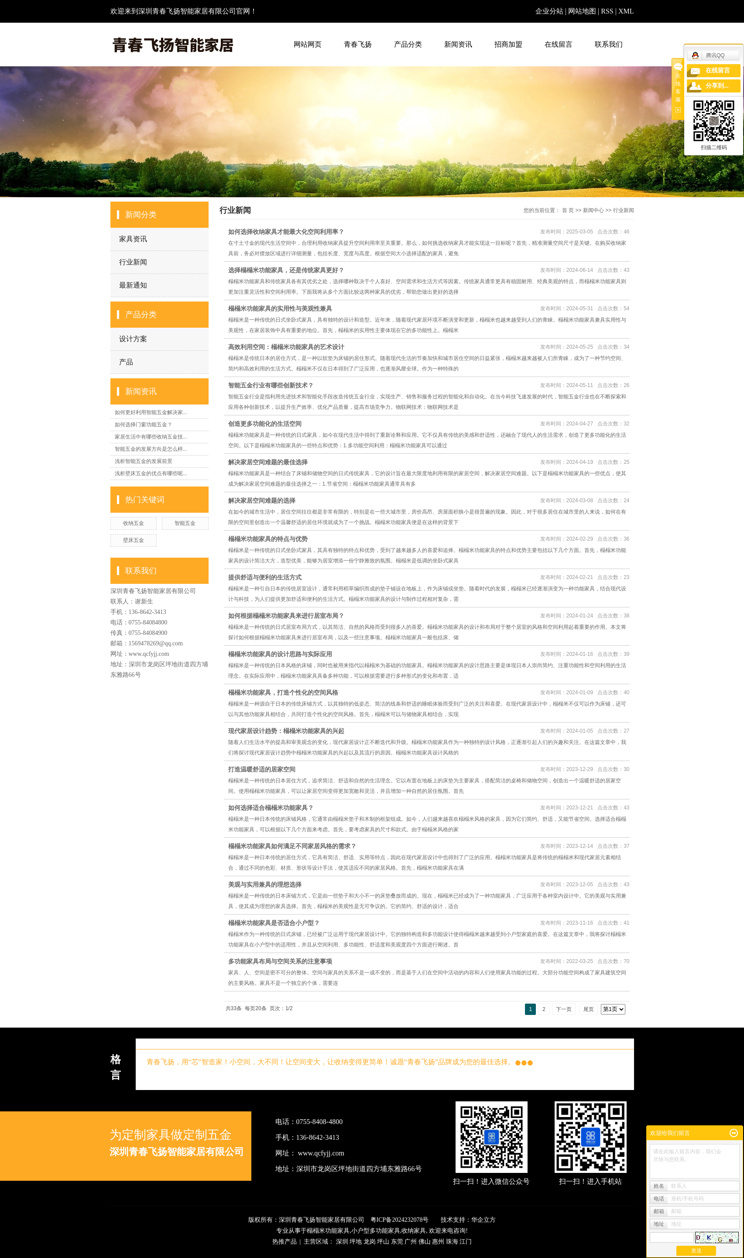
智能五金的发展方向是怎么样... (151, 449)
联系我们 (609, 44)
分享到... (717, 85)
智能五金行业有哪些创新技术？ (271, 385)
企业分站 (549, 11)
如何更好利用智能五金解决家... (151, 412)
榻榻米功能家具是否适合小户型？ (274, 922)
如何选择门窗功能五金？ (143, 425)
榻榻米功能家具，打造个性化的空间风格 (283, 692)
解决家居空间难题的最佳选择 (268, 462)
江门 (465, 1241)
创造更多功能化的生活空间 (265, 423)
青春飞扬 (358, 44)
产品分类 (408, 44)
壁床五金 (133, 540)
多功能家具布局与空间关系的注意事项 (280, 961)
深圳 (342, 1241)
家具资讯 (133, 239)
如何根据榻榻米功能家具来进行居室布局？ (286, 615)
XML (626, 11)
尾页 (588, 1009)
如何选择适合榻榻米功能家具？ (271, 807)
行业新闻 (133, 262)
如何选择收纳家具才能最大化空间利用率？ (286, 231)
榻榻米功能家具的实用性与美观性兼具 (280, 308)
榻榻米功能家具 (328, 1230)
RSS (607, 11)
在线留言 (559, 44)
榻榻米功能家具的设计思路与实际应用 (280, 654)
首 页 (568, 210)
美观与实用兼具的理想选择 (265, 884)
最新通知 (133, 285)
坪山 (383, 1241)
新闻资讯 (458, 44)
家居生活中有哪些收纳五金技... (151, 437)
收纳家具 (413, 1230)
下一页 (564, 1009)
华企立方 (483, 1220)
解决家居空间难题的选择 (261, 500)
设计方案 (133, 339)
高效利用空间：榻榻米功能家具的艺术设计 (286, 346)
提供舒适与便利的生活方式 (265, 577)
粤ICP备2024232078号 (399, 1220)
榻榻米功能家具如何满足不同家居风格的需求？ (292, 846)
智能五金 (185, 523)
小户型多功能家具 (375, 1230)
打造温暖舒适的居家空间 (261, 769)
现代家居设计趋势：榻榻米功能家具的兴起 (286, 730)
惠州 (438, 1241)
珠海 (452, 1241)
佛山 (424, 1241)
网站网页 (308, 44)
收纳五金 (133, 523)
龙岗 (369, 1241)
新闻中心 (593, 210)
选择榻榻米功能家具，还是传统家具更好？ (286, 270)
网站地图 (583, 11)
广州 (411, 1241)
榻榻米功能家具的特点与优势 (268, 538)
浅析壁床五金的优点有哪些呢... (151, 473)
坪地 (356, 1241)
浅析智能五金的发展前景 (143, 461)
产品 (126, 362)
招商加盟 (508, 44)
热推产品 (284, 1241)
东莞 (397, 1241)
